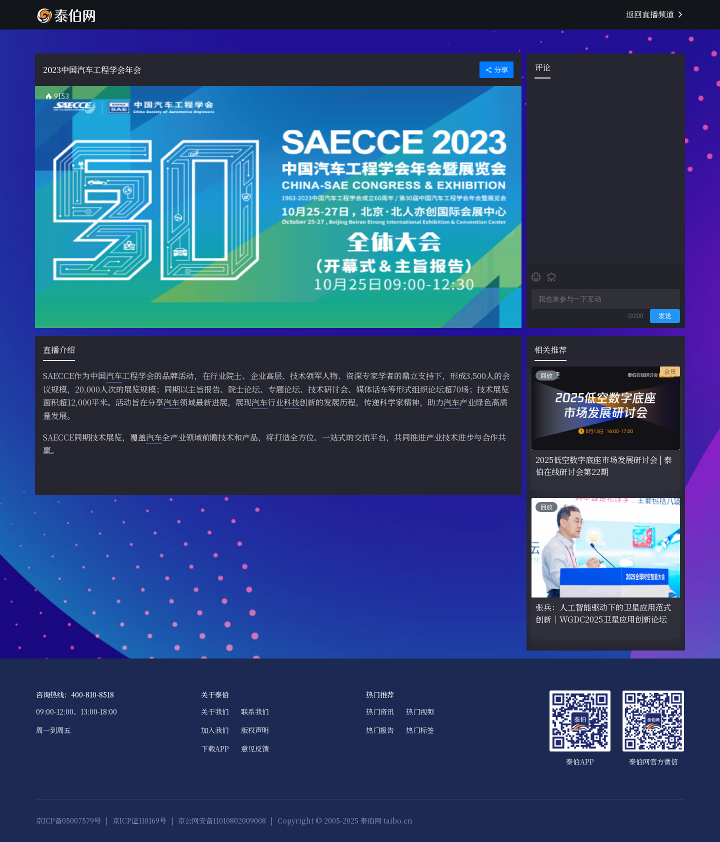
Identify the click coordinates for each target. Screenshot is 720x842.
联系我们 (255, 711)
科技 (292, 402)
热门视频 (420, 711)
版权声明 (255, 730)
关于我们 (215, 711)
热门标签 (420, 730)
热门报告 (380, 730)
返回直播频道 (655, 14)
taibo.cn (398, 821)
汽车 (114, 376)
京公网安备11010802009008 (222, 821)
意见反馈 (255, 749)
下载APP (215, 749)
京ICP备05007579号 (68, 821)
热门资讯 (380, 711)
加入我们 (215, 730)
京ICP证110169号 (139, 821)
